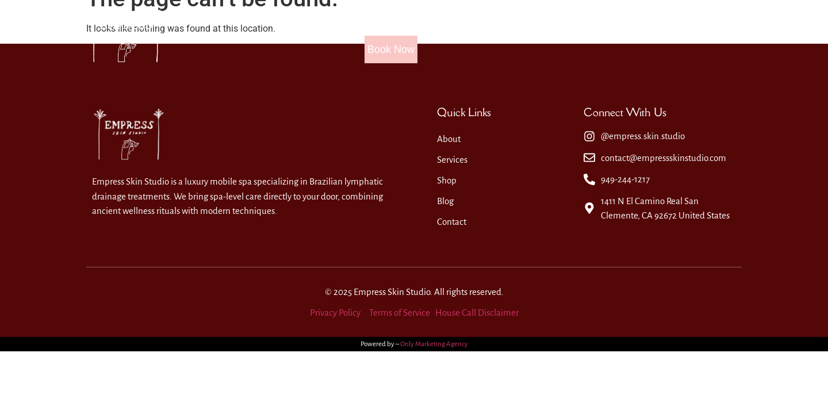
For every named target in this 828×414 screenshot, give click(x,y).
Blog (569, 35)
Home (351, 35)
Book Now (704, 35)
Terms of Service (399, 312)
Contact (623, 35)
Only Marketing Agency (434, 344)
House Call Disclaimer (477, 312)
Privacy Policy (335, 312)
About (403, 35)
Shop (521, 35)
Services (463, 35)
